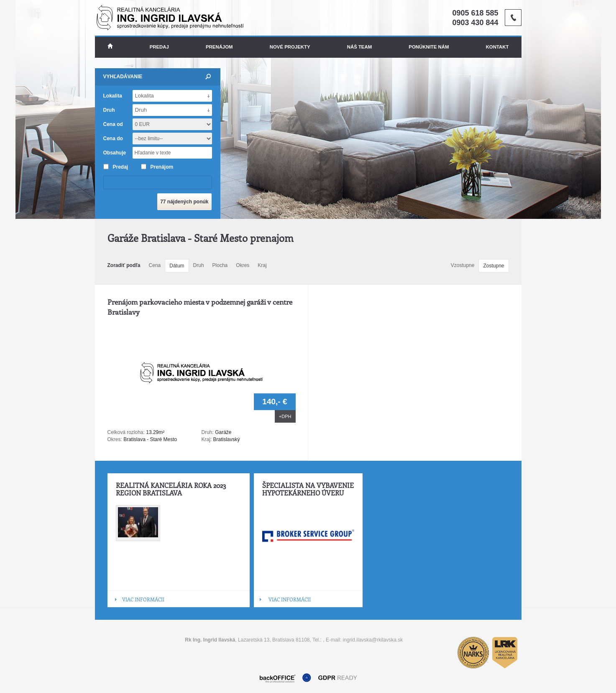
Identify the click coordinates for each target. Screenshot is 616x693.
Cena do (113, 138)
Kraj (262, 265)
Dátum (176, 266)
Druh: (208, 432)
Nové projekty (290, 46)
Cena (155, 265)
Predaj (159, 46)
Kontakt (497, 46)
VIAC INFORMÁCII (143, 599)
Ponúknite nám (429, 46)
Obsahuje (114, 153)
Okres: (114, 439)
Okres (242, 265)
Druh (198, 265)
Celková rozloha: (126, 432)
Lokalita (112, 96)
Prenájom (219, 46)
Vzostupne (463, 265)
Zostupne (493, 266)
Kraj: (207, 439)
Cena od (113, 124)
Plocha (220, 265)
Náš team (359, 46)
